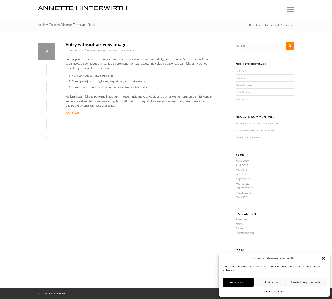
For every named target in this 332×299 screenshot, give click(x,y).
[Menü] (289, 9)
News (92, 50)
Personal (241, 228)
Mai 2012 (241, 197)
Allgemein (242, 219)
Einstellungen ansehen (307, 282)
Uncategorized (104, 50)
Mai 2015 (241, 170)
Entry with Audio (244, 85)
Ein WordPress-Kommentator (249, 123)
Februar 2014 (244, 183)
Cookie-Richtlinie (274, 291)
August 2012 (243, 192)
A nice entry (241, 99)
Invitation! (241, 78)
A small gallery (243, 92)
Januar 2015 (243, 174)
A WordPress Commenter (247, 130)
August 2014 (243, 179)
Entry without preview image (96, 44)
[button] (323, 258)
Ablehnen (271, 282)
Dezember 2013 (245, 188)
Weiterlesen (75, 112)
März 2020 (242, 161)
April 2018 (242, 165)
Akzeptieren (238, 282)
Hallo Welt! (241, 71)
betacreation (127, 50)
